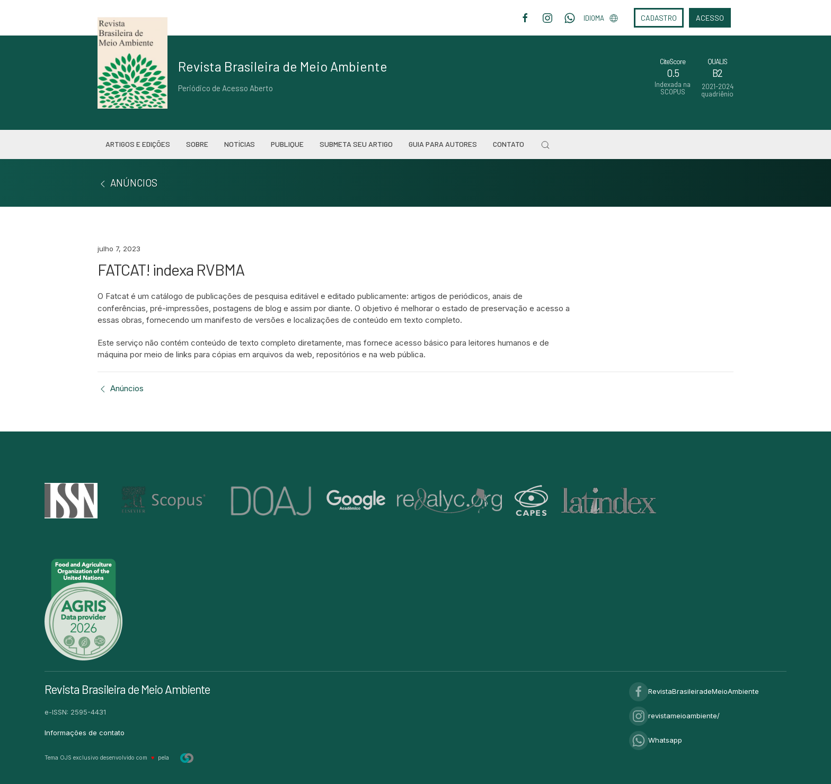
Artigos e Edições (137, 143)
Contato (508, 143)
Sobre (197, 143)
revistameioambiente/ (674, 715)
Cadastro (659, 17)
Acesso (710, 17)
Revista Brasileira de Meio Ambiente (282, 66)
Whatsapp (655, 740)
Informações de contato (85, 732)
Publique (287, 143)
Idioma (601, 18)
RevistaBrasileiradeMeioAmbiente (694, 691)
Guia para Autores (443, 143)
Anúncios (121, 388)
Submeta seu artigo (356, 143)
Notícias (239, 143)
